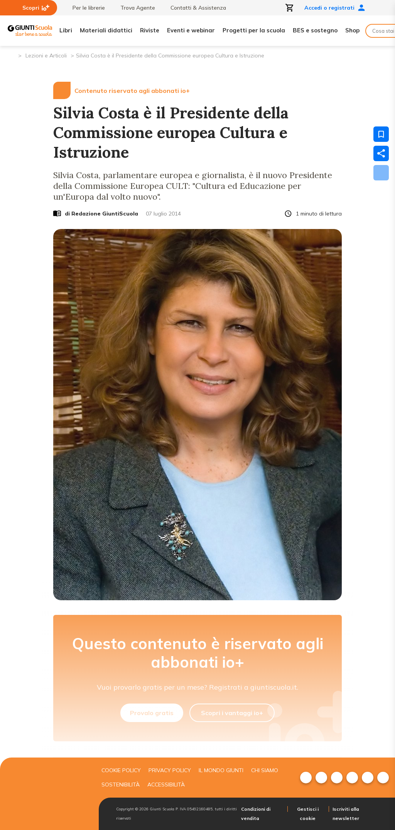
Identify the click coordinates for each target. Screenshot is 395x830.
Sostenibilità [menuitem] (120, 784)
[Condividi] (381, 153)
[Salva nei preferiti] (381, 134)
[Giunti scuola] (46, 794)
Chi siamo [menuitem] (264, 770)
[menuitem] (306, 777)
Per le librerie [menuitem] (85, 8)
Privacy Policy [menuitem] (170, 770)
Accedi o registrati (334, 8)
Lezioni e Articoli (46, 55)
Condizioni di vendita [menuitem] (255, 813)
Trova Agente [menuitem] (134, 8)
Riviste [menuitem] (149, 30)
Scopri (35, 7)
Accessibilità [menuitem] (166, 784)
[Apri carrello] (289, 7)
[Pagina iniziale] (11, 55)
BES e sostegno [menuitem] (315, 30)
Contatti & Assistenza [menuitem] (194, 8)
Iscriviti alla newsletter (346, 813)
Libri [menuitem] (65, 30)
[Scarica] (381, 172)
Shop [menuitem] (352, 30)
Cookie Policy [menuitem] (121, 770)
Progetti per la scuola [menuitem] (254, 30)
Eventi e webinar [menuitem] (191, 30)
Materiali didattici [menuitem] (106, 30)
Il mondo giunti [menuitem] (221, 770)
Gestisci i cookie (308, 813)
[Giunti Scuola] (30, 30)
